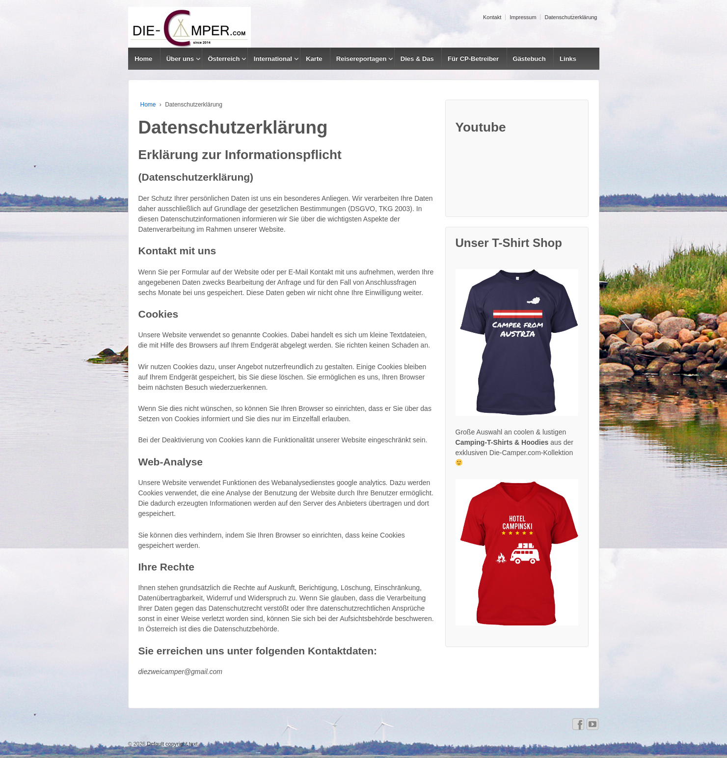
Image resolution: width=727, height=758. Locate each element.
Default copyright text (171, 744)
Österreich (224, 58)
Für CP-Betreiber (473, 58)
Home (143, 58)
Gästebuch (529, 58)
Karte (314, 58)
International (273, 58)
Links (568, 58)
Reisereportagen (361, 58)
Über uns (180, 58)
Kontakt (492, 17)
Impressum (523, 17)
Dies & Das (417, 58)
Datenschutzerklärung (570, 17)
